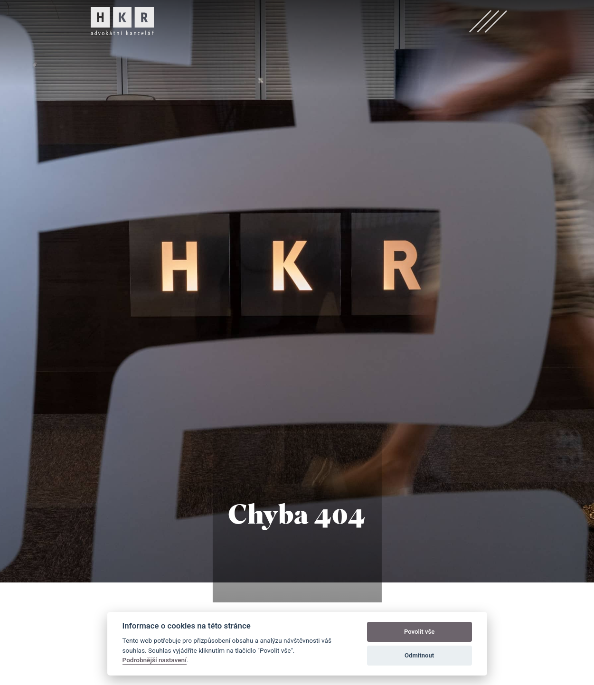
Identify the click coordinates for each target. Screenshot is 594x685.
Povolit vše (419, 631)
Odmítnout (419, 655)
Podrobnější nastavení (155, 660)
